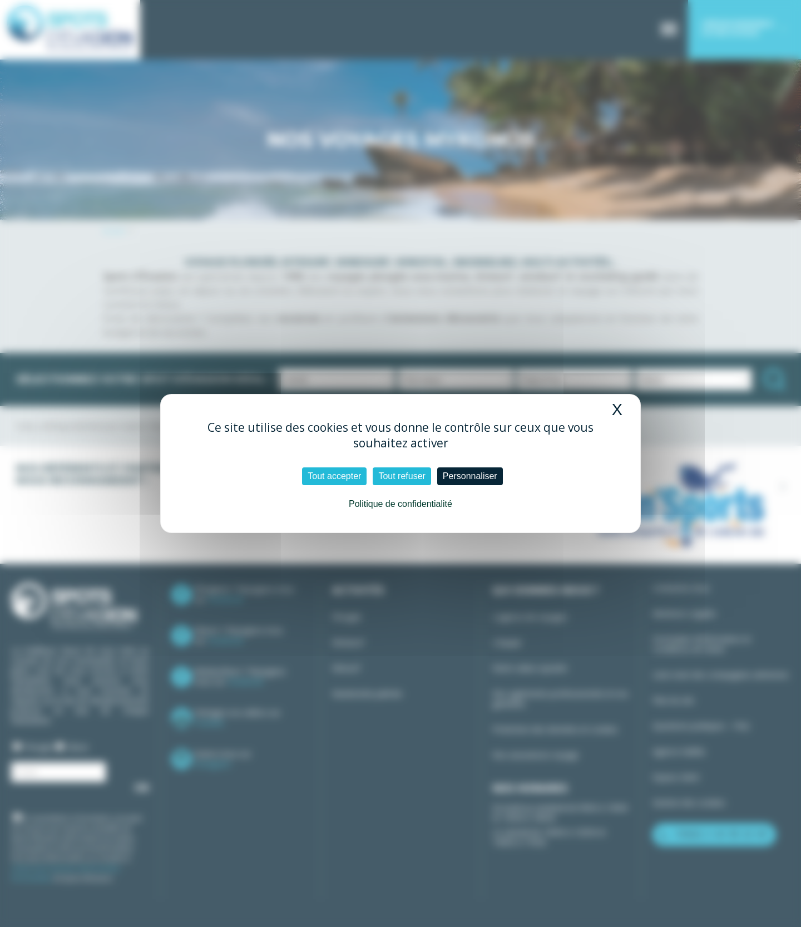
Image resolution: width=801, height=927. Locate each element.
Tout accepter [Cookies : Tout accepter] (334, 476)
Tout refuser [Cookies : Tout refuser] (401, 476)
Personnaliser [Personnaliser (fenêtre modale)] (470, 476)
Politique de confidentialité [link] (400, 504)
